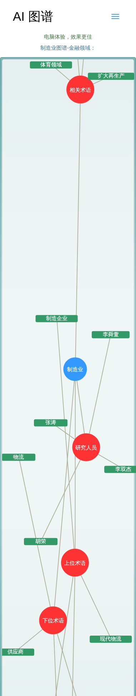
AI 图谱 (33, 16)
